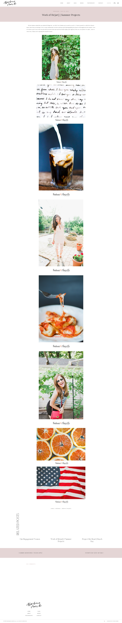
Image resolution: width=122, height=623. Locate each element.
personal (56, 11)
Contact (100, 3)
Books (82, 3)
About (68, 3)
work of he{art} (66, 508)
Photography (91, 3)
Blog (75, 3)
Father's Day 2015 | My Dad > (94, 553)
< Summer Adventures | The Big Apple (30, 553)
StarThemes (115, 621)
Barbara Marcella (11, 621)
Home (61, 3)
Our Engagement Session (30, 539)
